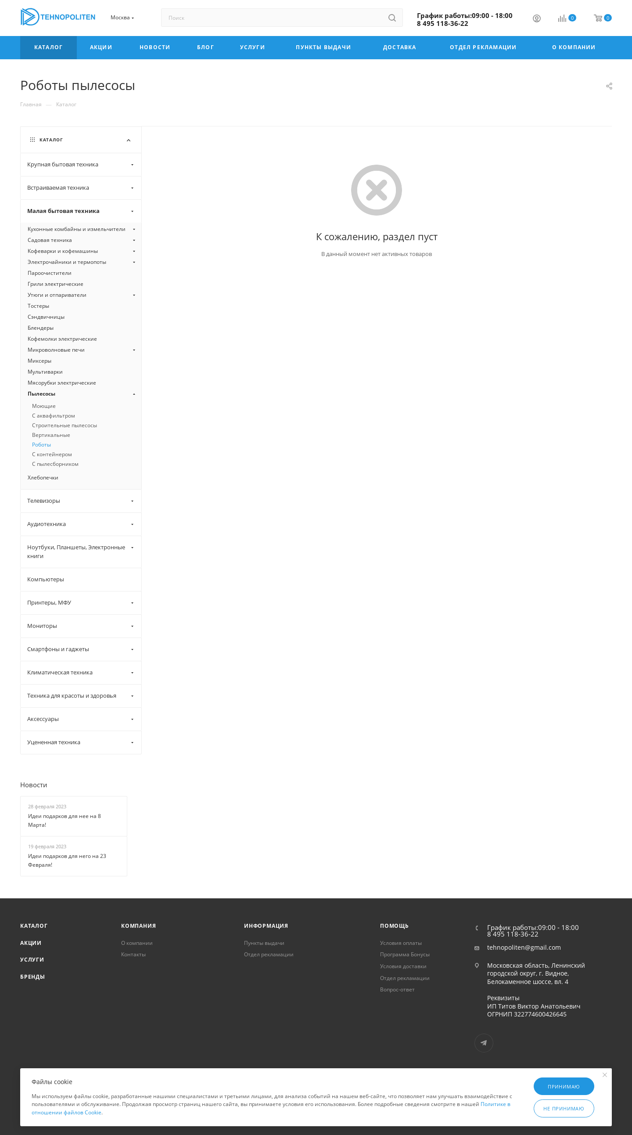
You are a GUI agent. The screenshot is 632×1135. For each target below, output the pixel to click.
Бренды (32, 976)
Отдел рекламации (269, 954)
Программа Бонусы (405, 954)
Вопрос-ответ (397, 989)
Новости (33, 784)
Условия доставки (403, 966)
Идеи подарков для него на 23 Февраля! (67, 860)
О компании (137, 943)
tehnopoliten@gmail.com (524, 947)
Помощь (394, 926)
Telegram (483, 1043)
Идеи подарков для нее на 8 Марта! (64, 820)
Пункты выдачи (264, 943)
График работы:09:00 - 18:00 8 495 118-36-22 (465, 19)
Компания (138, 926)
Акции (31, 943)
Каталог (34, 926)
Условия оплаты (401, 943)
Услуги (32, 959)
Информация (266, 926)
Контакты (133, 954)
